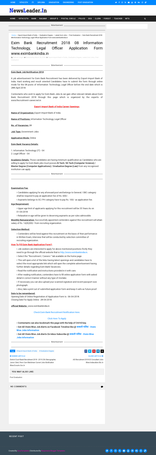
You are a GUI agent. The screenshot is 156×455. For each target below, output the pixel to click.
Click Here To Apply (57, 318)
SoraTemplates (23, 451)
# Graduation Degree (46, 351)
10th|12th (23, 2)
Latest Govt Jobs (61, 35)
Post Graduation (85, 2)
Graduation (54, 2)
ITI (33, 2)
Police (82, 19)
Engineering (68, 2)
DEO (90, 19)
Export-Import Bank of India (27, 35)
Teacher (118, 19)
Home (13, 2)
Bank (33, 19)
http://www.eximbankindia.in (73, 252)
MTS (127, 19)
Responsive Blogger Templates (53, 451)
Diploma (41, 2)
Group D (54, 19)
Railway (43, 19)
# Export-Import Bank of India (27, 351)
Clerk (98, 19)
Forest (107, 19)
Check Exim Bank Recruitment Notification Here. (57, 312)
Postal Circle (68, 19)
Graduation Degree (46, 35)
